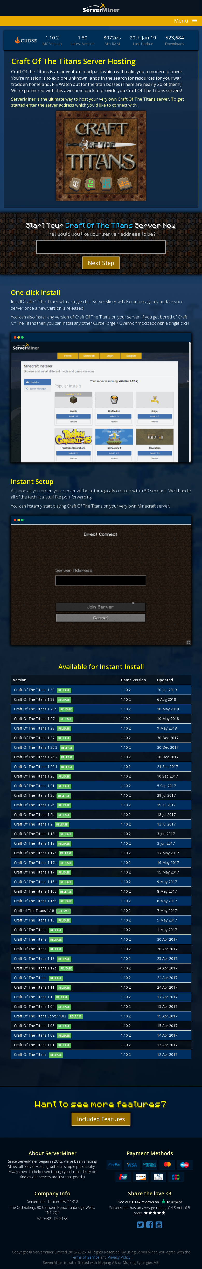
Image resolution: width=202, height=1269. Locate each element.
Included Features (101, 1119)
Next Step (101, 263)
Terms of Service (85, 1257)
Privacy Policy (119, 1257)
